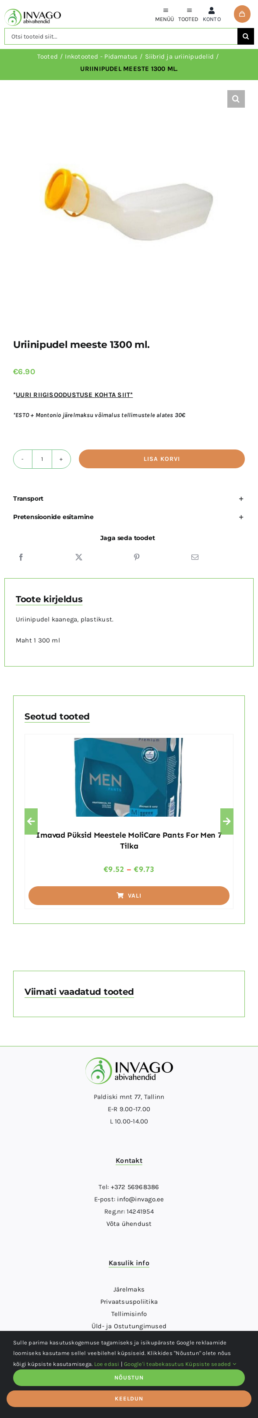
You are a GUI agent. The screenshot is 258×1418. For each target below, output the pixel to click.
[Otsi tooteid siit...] (120, 36)
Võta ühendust (129, 1224)
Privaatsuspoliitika (129, 1302)
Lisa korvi (162, 459)
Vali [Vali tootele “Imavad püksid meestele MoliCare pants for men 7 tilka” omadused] (129, 895)
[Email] (195, 557)
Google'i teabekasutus (154, 1364)
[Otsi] (245, 36)
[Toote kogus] (42, 459)
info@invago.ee (140, 1199)
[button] (236, 99)
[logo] (32, 12)
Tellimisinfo (129, 1314)
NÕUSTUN (129, 1377)
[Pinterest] (137, 557)
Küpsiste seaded (210, 1364)
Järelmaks (129, 1289)
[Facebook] (21, 557)
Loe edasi (107, 1364)
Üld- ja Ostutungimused (129, 1326)
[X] (79, 557)
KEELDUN (129, 1398)
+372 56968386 (135, 1187)
